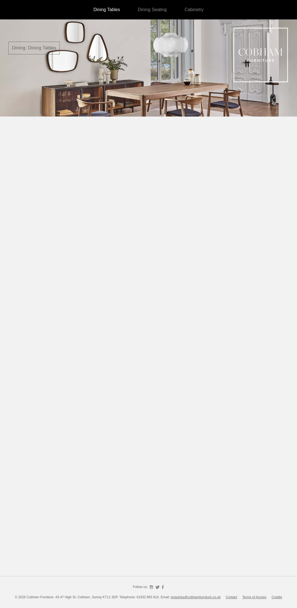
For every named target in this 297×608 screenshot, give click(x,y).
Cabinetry (194, 9)
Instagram (151, 587)
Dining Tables (106, 9)
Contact (231, 597)
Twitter (157, 587)
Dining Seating (152, 9)
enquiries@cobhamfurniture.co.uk (196, 597)
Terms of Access (254, 597)
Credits (276, 597)
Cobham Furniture (261, 55)
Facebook (162, 587)
